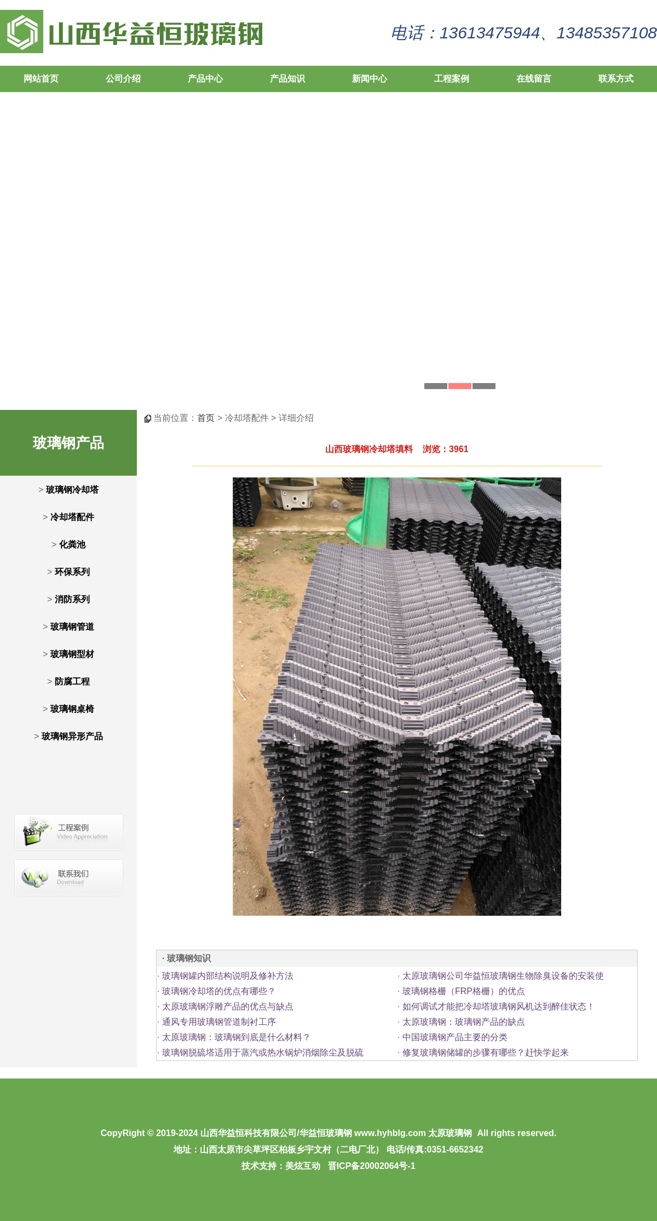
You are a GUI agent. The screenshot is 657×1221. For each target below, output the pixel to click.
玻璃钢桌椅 (72, 709)
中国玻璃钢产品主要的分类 (455, 1037)
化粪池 (72, 544)
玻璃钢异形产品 (72, 736)
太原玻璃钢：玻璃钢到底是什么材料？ (236, 1037)
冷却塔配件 (72, 517)
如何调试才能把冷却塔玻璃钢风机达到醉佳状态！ (498, 1006)
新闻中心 (369, 78)
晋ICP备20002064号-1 (372, 1166)
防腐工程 (72, 681)
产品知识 (287, 78)
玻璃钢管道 (72, 626)
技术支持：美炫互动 (280, 1166)
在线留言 (533, 78)
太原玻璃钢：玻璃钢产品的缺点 (463, 1021)
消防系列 (72, 599)
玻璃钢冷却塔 (72, 489)
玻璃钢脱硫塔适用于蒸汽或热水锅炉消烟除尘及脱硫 (263, 1052)
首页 (206, 418)
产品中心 (205, 78)
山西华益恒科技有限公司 (248, 1133)
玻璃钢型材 (72, 654)
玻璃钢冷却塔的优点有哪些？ (219, 991)
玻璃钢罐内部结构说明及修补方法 (227, 975)
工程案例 (451, 78)
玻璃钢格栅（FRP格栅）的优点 (463, 991)
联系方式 (615, 78)
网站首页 (41, 78)
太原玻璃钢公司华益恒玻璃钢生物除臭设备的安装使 (503, 975)
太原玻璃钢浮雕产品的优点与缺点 (227, 1006)
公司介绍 (123, 78)
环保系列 (72, 572)
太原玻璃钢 (450, 1133)
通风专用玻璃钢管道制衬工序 (219, 1021)
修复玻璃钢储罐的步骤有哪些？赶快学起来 (485, 1052)
